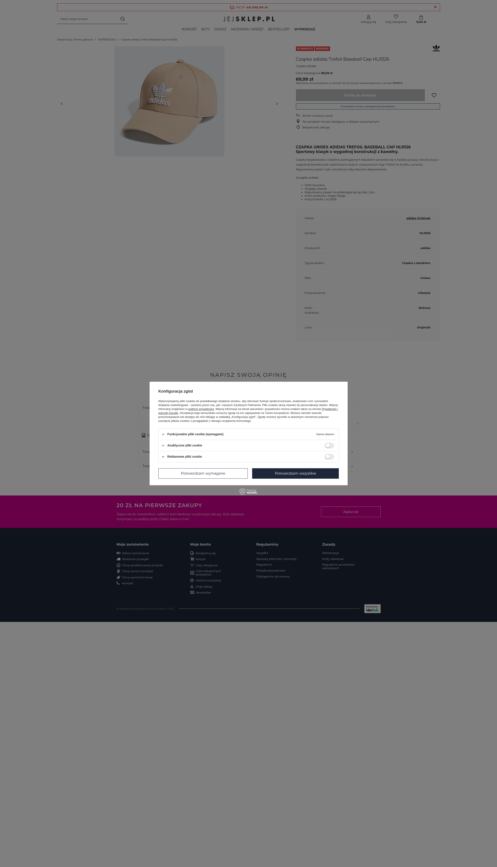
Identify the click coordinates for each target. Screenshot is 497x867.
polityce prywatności (201, 409)
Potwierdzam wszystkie (295, 473)
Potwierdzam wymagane (203, 473)
